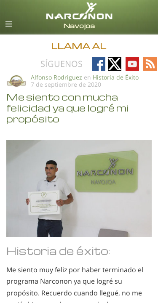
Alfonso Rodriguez (56, 77)
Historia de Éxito (116, 77)
